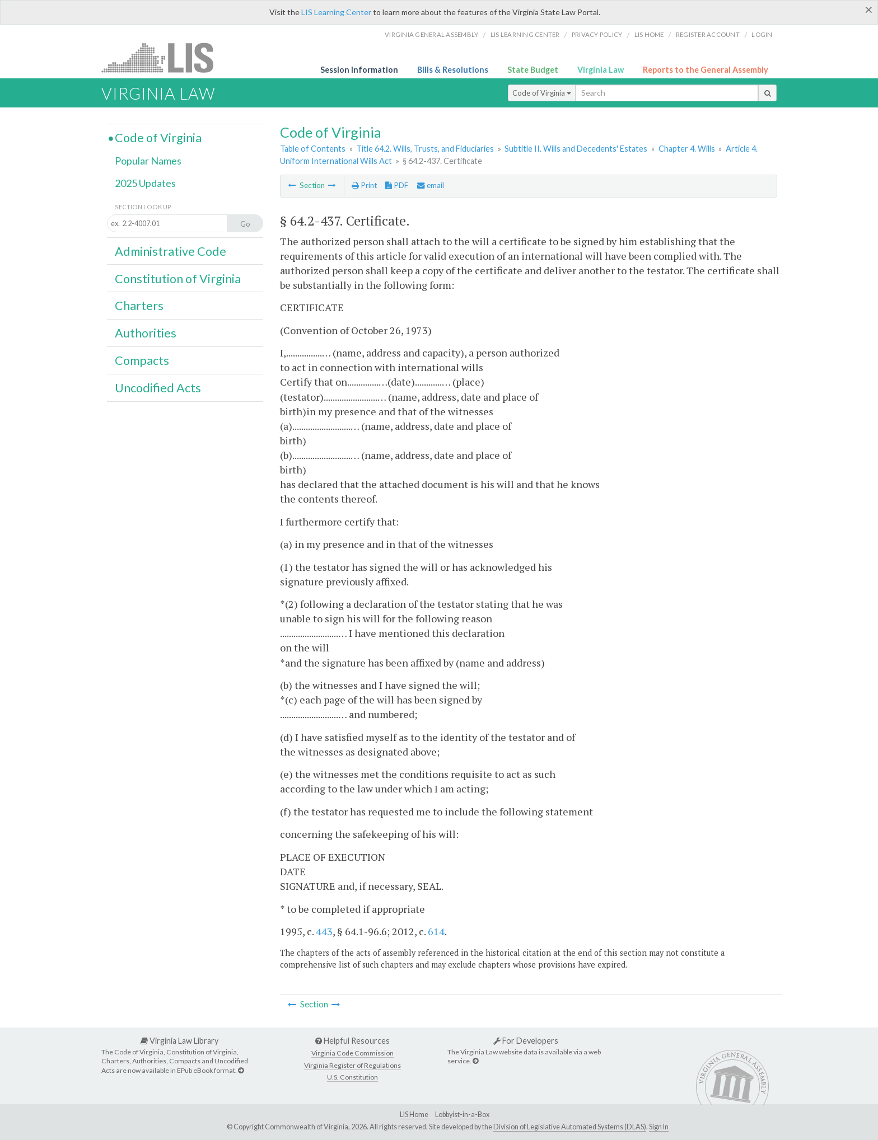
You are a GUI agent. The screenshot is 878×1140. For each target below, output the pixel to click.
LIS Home (414, 1114)
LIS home (649, 34)
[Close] (869, 9)
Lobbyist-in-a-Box (462, 1114)
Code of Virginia (541, 92)
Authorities (145, 333)
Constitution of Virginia (178, 278)
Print (364, 185)
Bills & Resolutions (452, 69)
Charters (139, 305)
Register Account (708, 34)
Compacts (142, 360)
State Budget (532, 69)
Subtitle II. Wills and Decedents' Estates (576, 148)
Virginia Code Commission (352, 1053)
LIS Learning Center (336, 12)
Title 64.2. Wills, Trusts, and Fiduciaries (425, 148)
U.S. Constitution (352, 1077)
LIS (163, 57)
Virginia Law (600, 69)
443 (324, 931)
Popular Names (148, 160)
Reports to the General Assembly (705, 69)
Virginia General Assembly (431, 34)
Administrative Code (170, 251)
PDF (396, 185)
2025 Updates (145, 183)
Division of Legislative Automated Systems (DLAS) (569, 1127)
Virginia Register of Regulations (352, 1065)
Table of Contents (312, 148)
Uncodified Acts (158, 388)
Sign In (659, 1127)
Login (761, 34)
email (430, 185)
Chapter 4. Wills (686, 148)
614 (436, 931)
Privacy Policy (597, 34)
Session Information (359, 69)
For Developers (525, 1040)
